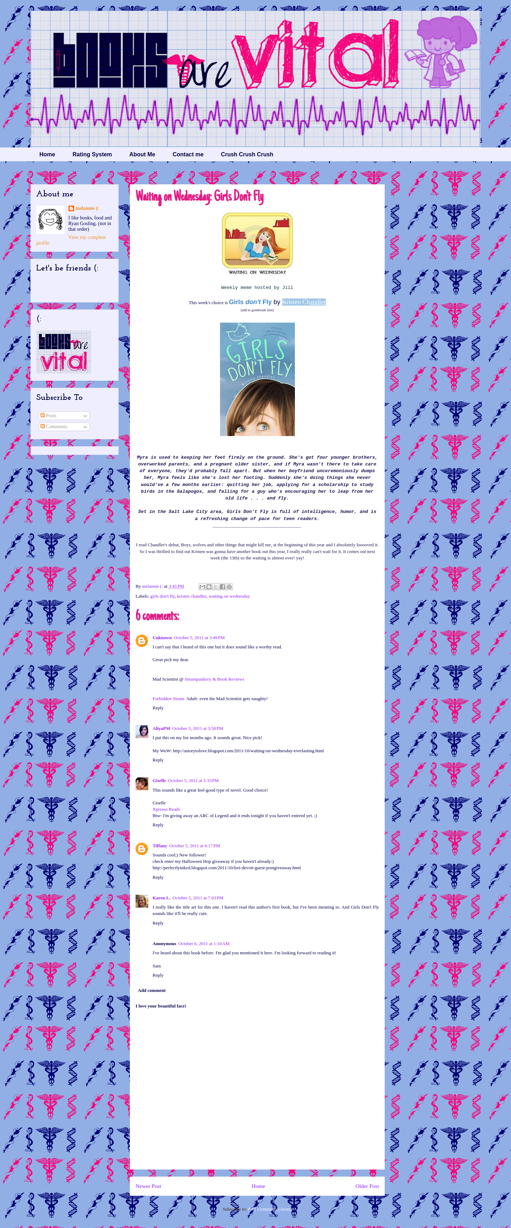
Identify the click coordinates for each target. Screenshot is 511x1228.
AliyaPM (161, 728)
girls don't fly (162, 596)
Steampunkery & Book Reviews (214, 679)
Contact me (187, 154)
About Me (142, 154)
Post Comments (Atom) (270, 1209)
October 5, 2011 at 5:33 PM (193, 780)
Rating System (92, 154)
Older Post (367, 1186)
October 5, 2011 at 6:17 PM (194, 845)
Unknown (162, 637)
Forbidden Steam (168, 698)
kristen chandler (192, 596)
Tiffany (160, 845)
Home (47, 154)
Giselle (159, 780)
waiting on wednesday (229, 596)
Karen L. (161, 897)
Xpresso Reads (166, 809)
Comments (53, 426)
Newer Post (148, 1186)
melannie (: (153, 586)
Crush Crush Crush (247, 154)
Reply (158, 707)
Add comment (152, 990)
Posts (48, 415)
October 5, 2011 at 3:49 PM (199, 637)
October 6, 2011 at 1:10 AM (204, 943)
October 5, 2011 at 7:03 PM (197, 897)
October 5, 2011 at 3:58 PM (197, 728)
